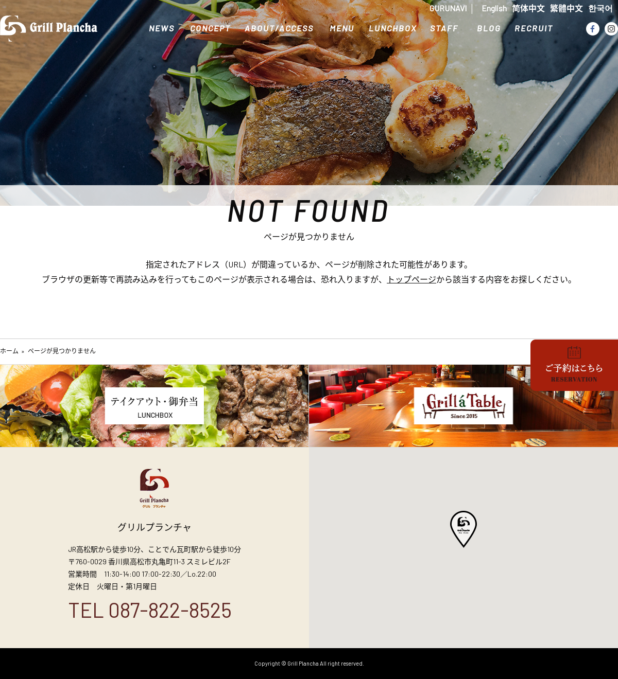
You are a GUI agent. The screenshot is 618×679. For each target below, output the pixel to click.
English (494, 8)
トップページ (411, 279)
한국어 (600, 8)
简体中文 (528, 8)
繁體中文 (566, 8)
